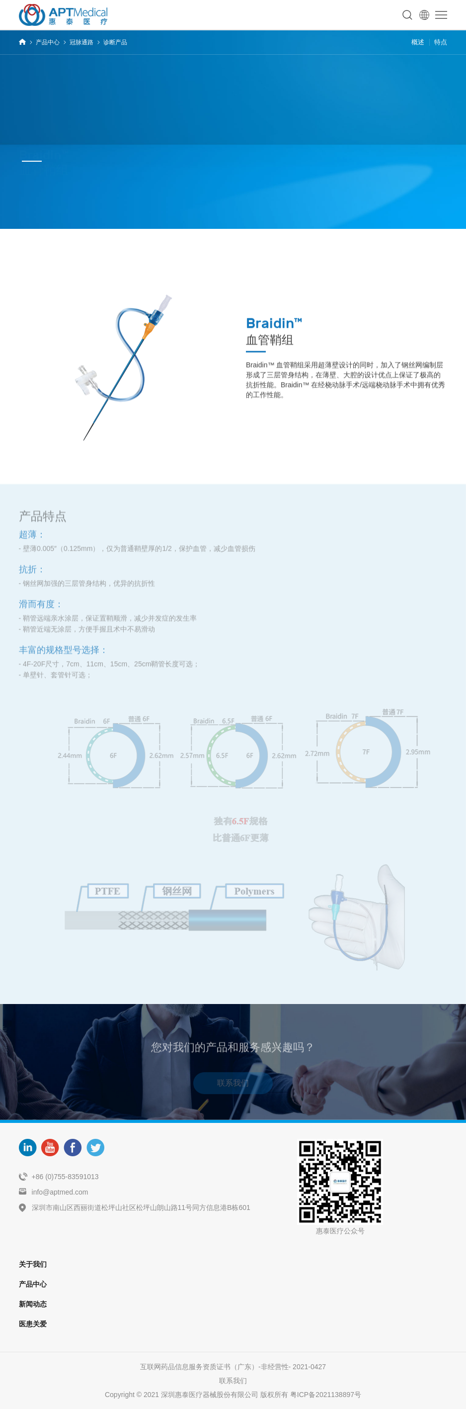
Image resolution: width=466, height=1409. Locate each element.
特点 (440, 42)
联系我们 (233, 1085)
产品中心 (48, 42)
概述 (417, 42)
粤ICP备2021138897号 (325, 1395)
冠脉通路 (81, 42)
